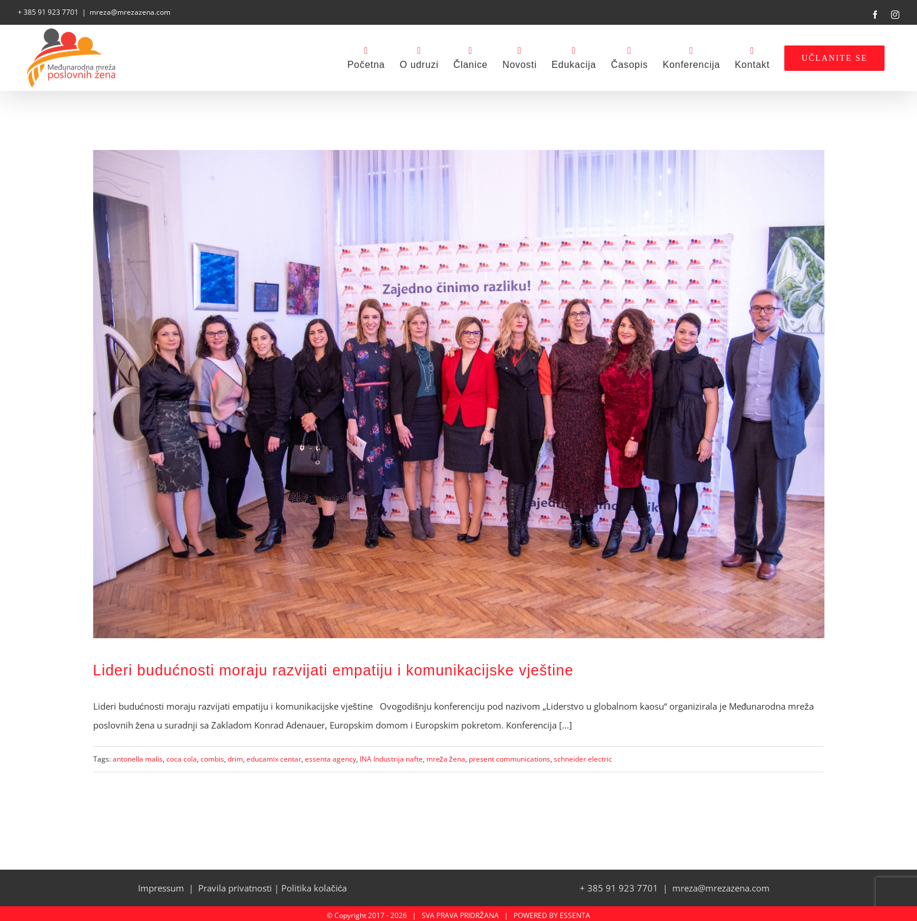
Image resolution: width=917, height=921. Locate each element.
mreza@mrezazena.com (130, 12)
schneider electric (583, 755)
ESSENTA (575, 911)
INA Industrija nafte (391, 755)
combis (212, 755)
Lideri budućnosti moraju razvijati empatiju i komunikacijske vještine (333, 666)
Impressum (161, 884)
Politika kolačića (314, 884)
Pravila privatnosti (235, 884)
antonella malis (138, 755)
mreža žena (445, 755)
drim (235, 755)
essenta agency (330, 755)
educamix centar (273, 755)
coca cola (181, 755)
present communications (509, 755)
